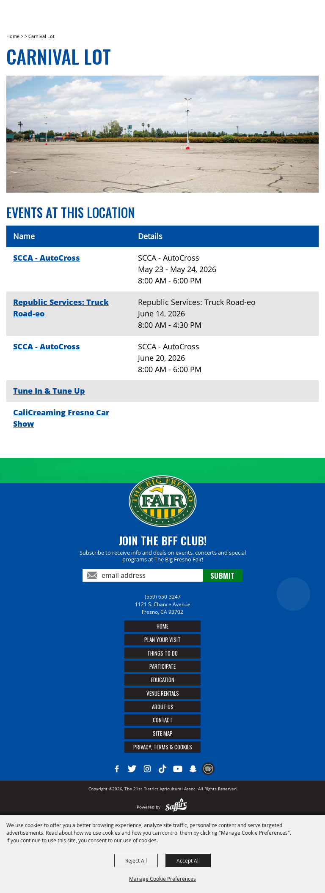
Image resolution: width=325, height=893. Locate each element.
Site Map (163, 733)
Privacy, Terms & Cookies (162, 747)
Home (12, 36)
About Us (163, 706)
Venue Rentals (162, 693)
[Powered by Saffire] (176, 807)
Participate (162, 666)
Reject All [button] (136, 860)
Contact (163, 720)
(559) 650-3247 (163, 596)
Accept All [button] (188, 860)
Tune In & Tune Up (49, 391)
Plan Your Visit (162, 639)
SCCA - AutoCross (46, 258)
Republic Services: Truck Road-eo (61, 308)
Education (162, 679)
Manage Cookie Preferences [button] (162, 878)
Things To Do (162, 653)
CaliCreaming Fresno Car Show (61, 418)
